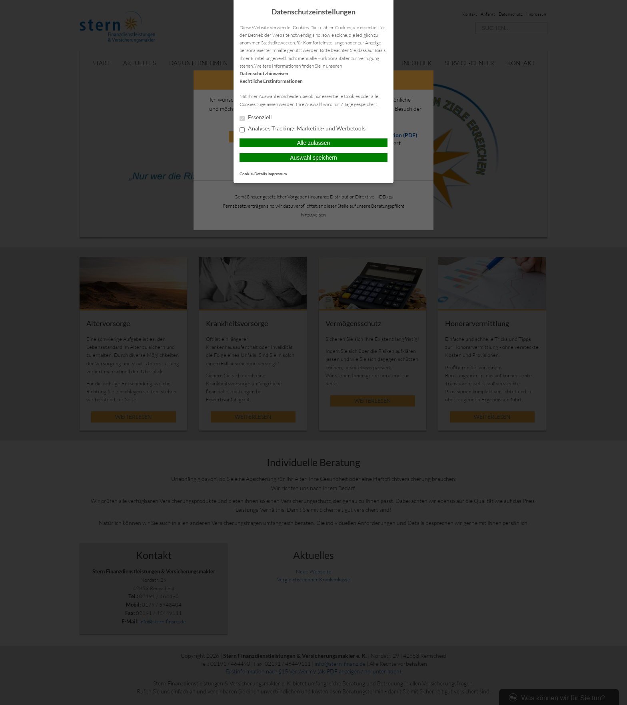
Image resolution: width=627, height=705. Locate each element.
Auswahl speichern (313, 157)
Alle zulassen (313, 143)
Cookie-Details (253, 173)
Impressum (277, 173)
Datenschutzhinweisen (264, 73)
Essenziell (256, 117)
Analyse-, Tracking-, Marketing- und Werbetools (302, 128)
